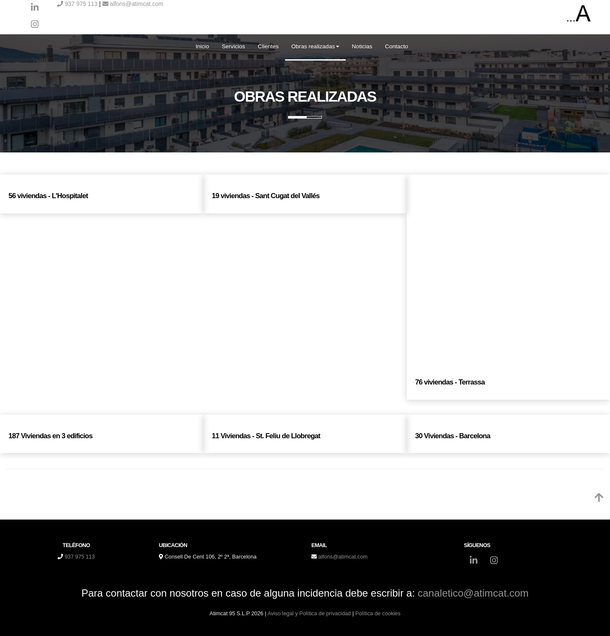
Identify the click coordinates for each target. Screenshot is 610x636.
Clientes (268, 46)
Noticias (362, 46)
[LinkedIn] (35, 8)
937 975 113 (77, 3)
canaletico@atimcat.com (473, 593)
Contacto (396, 46)
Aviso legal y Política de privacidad (309, 613)
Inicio (202, 46)
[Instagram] (35, 25)
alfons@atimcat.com (133, 3)
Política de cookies (378, 613)
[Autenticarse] (9, 621)
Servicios (233, 46)
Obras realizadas (315, 46)
